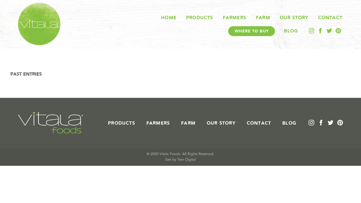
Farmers (234, 18)
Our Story (294, 18)
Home (169, 18)
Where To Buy (252, 31)
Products (199, 18)
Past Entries (26, 74)
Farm (263, 18)
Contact (330, 18)
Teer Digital (186, 160)
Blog (291, 31)
